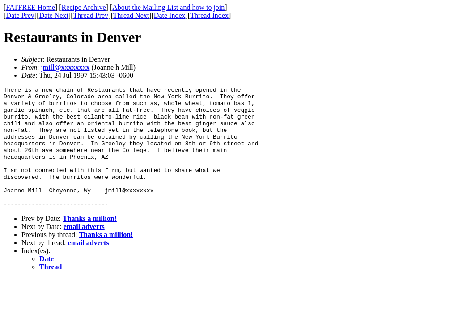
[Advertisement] (417, 139)
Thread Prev (90, 15)
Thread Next (131, 15)
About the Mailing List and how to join (168, 7)
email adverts (84, 250)
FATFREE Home (30, 7)
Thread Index (209, 15)
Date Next (53, 15)
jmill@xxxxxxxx (65, 67)
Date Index (170, 15)
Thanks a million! (90, 242)
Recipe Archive (83, 7)
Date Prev (20, 15)
